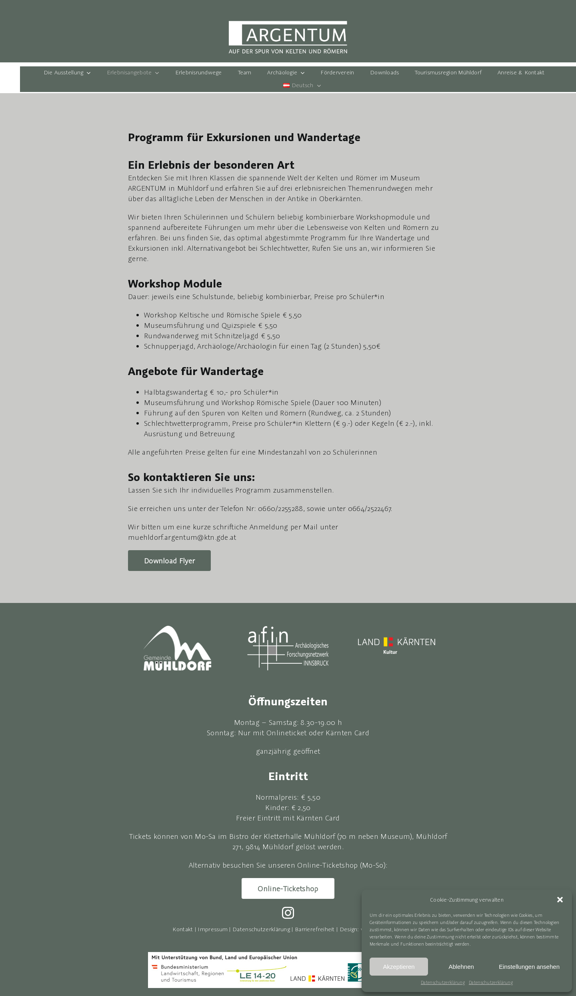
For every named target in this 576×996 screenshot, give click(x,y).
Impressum (213, 929)
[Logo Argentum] (288, 24)
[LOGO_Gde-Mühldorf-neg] (177, 630)
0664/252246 (368, 508)
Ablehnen (461, 966)
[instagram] (288, 913)
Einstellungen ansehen (529, 966)
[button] (560, 900)
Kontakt (182, 929)
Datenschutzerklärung (443, 982)
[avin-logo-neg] (288, 627)
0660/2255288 (280, 508)
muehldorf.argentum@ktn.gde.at (182, 537)
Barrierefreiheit (315, 929)
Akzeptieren (398, 966)
